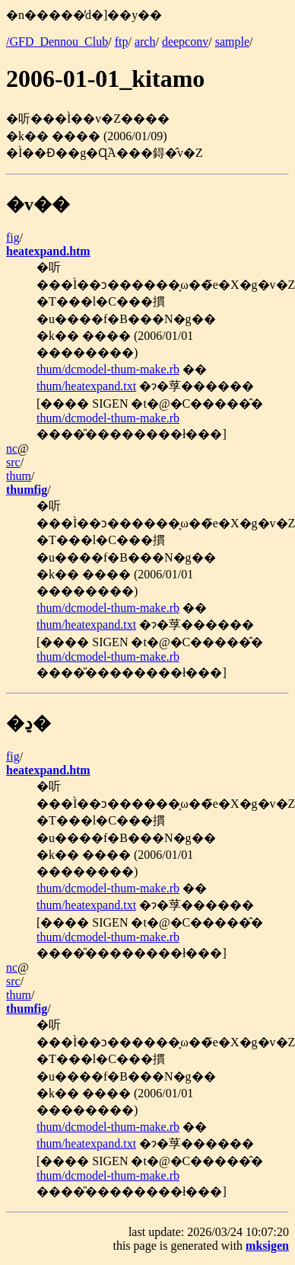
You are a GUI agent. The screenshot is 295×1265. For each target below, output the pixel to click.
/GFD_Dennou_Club (57, 41)
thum (18, 475)
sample (232, 41)
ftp (121, 41)
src (13, 462)
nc (11, 448)
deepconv (185, 41)
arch (145, 41)
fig (13, 237)
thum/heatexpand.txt (86, 386)
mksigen (267, 1245)
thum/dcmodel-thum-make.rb (107, 369)
